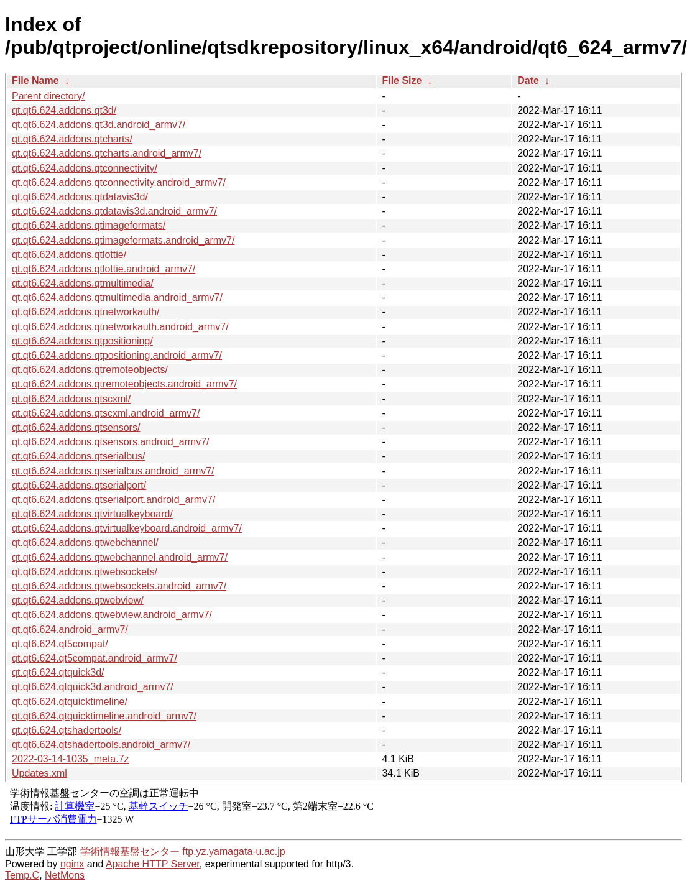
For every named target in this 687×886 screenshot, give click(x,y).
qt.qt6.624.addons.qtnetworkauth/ (86, 312)
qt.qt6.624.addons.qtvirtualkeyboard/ (92, 514)
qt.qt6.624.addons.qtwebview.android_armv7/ (112, 614)
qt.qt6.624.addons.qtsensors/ (76, 427)
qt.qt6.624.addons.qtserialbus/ (78, 456)
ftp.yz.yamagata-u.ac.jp (233, 851)
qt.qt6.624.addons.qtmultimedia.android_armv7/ (117, 297)
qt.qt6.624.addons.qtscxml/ (71, 399)
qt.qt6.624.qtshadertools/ (66, 730)
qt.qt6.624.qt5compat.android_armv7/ (94, 658)
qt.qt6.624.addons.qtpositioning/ (82, 341)
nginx (72, 864)
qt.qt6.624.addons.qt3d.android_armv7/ (98, 124)
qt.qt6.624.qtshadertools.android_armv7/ (101, 744)
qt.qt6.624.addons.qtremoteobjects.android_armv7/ (124, 384)
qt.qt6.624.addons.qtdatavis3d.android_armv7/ (114, 211)
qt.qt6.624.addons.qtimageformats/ (88, 225)
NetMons (65, 875)
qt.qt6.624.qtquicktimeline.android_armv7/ (104, 716)
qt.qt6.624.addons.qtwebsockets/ (84, 571)
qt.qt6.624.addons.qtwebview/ (78, 600)
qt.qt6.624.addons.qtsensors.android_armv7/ (111, 441)
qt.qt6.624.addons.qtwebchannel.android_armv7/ (120, 557)
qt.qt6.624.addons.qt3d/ (64, 110)
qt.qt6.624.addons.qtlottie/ (69, 254)
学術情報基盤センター (130, 851)
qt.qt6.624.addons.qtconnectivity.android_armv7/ (119, 182)
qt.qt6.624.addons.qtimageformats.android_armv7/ (123, 240)
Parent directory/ (48, 96)
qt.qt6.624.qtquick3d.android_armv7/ (92, 686)
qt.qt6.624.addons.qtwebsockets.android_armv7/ (119, 586)
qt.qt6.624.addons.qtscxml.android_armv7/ (106, 413)
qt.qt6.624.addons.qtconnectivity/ (84, 168)
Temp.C (22, 875)
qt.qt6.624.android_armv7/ (70, 629)
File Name (35, 80)
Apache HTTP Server (153, 864)
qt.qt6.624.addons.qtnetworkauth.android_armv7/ (120, 326)
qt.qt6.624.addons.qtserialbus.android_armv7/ (113, 471)
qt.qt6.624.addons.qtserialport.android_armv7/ (113, 499)
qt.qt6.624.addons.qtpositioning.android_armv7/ (117, 355)
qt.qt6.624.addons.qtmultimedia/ (83, 283)
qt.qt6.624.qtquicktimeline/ (69, 701)
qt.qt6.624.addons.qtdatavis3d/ (80, 197)
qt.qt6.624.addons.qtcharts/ (72, 139)
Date (528, 80)
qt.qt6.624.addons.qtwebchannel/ (85, 542)
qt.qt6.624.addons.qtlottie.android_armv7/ (103, 269)
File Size (402, 80)
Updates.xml (39, 773)
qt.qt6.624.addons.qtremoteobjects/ (90, 369)
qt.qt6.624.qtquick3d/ (58, 672)
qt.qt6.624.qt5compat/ (60, 644)
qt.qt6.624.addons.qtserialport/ (79, 485)
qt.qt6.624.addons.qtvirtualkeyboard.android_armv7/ (127, 528)
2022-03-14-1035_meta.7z (70, 759)
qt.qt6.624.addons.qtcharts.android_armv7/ (106, 153)
